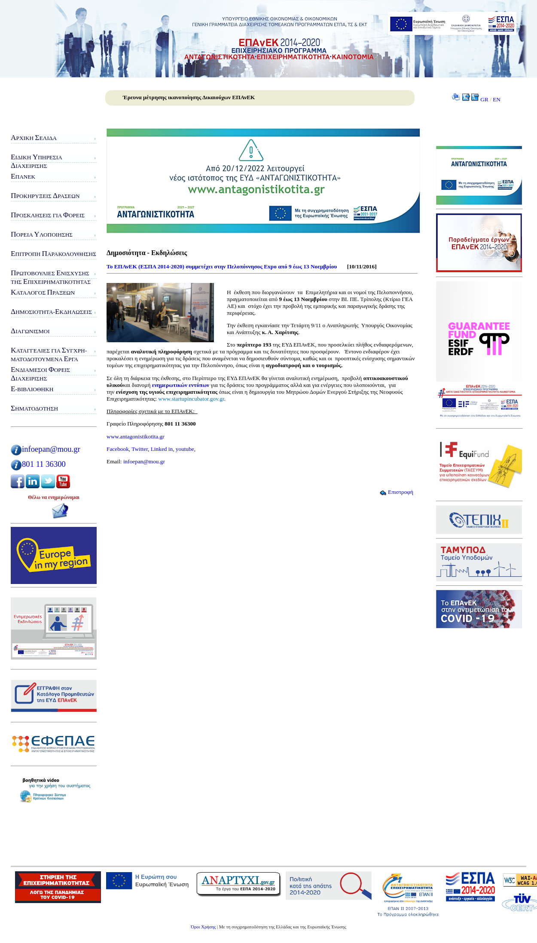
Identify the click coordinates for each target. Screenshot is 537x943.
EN (496, 99)
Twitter (139, 449)
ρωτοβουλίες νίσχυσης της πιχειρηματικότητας (51, 277)
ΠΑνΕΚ (23, 176)
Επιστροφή (396, 492)
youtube (185, 449)
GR (484, 99)
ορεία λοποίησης (42, 234)
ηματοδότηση (34, 408)
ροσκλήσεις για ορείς (48, 215)
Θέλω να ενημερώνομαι (53, 497)
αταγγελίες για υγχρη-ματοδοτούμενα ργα (49, 354)
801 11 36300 (44, 463)
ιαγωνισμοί (30, 331)
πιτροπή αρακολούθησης (53, 253)
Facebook (118, 449)
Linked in (162, 449)
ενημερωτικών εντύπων (180, 385)
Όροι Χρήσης (203, 927)
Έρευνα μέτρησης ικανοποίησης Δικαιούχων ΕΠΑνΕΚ (189, 97)
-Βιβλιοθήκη (32, 389)
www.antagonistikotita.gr (136, 436)
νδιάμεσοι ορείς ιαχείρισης (40, 373)
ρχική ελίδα (34, 138)
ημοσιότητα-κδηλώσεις (51, 311)
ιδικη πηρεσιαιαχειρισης (36, 161)
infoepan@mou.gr (51, 448)
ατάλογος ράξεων (43, 292)
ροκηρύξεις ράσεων (45, 196)
